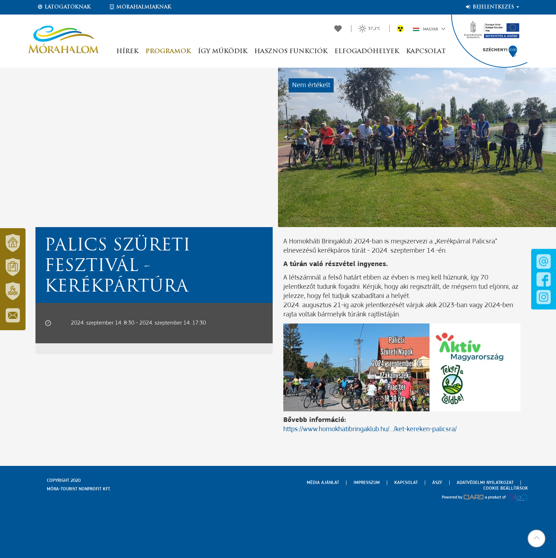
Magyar (429, 28)
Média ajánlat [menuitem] (323, 482)
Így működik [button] (222, 52)
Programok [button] (168, 52)
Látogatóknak (64, 7)
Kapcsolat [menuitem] (406, 482)
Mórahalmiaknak (140, 7)
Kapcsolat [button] (426, 52)
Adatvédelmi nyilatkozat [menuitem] (485, 482)
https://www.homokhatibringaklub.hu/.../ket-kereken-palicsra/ (370, 429)
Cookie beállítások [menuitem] (505, 488)
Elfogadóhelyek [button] (366, 52)
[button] (536, 538)
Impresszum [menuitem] (367, 482)
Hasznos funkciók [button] (290, 52)
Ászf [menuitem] (437, 482)
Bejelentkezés (492, 7)
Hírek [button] (127, 52)
